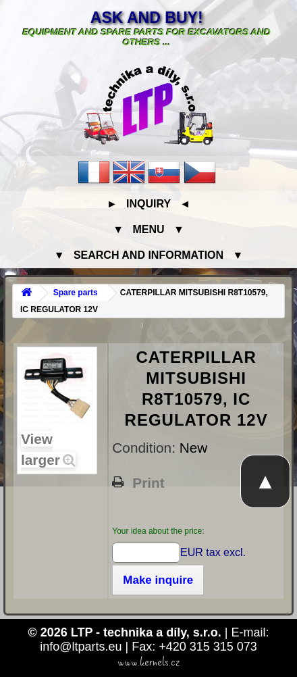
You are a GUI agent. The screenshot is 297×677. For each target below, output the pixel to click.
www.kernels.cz (148, 662)
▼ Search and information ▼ (149, 255)
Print (148, 483)
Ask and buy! (146, 17)
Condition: (145, 447)
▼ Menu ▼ (148, 229)
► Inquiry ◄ (148, 203)
